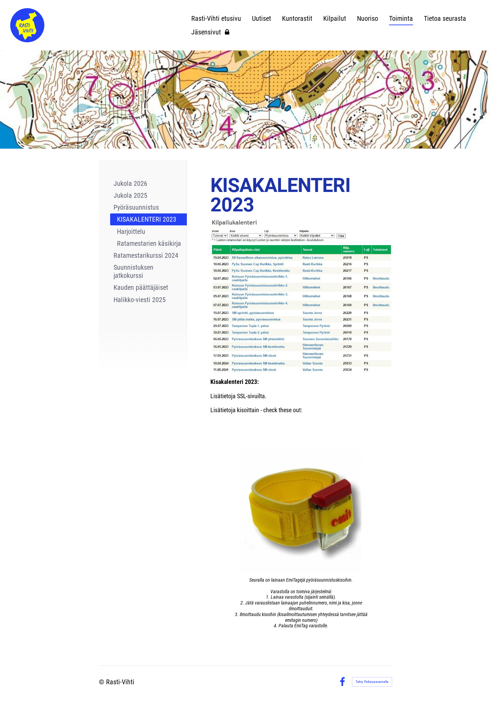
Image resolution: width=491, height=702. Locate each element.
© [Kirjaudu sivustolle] (102, 682)
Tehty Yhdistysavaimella (372, 682)
